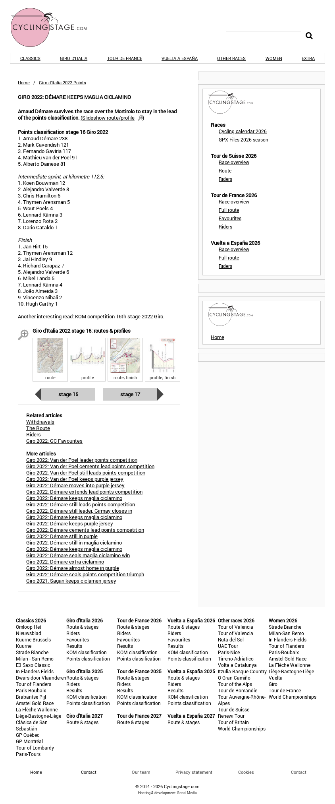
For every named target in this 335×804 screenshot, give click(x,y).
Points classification (88, 658)
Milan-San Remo (286, 633)
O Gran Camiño (234, 677)
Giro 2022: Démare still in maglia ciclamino (74, 542)
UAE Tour (228, 646)
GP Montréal (29, 741)
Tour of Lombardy (35, 747)
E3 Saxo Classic (33, 665)
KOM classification (86, 652)
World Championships (242, 728)
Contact (298, 772)
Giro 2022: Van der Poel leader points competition (81, 459)
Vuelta (276, 677)
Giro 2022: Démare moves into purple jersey (75, 485)
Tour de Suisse (233, 709)
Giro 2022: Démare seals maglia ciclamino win (78, 555)
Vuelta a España (180, 58)
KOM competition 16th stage (108, 316)
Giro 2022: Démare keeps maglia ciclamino (74, 498)
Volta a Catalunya (237, 665)
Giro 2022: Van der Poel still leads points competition (85, 472)
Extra (308, 58)
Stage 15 (68, 394)
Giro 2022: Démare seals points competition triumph (85, 574)
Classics (30, 58)
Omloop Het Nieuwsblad (28, 630)
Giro (273, 684)
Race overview (234, 162)
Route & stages (82, 627)
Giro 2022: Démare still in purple (62, 536)
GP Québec (27, 735)
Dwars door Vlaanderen (41, 677)
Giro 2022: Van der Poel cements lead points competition (90, 466)
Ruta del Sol (231, 639)
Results (74, 646)
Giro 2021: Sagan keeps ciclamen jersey (71, 580)
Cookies (246, 772)
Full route (229, 210)
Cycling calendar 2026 (243, 131)
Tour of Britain (233, 722)
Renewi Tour (231, 716)
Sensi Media (187, 792)
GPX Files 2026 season (243, 139)
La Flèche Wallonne (37, 709)
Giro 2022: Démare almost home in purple (72, 568)
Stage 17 (130, 394)
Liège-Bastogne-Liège (38, 716)
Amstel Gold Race (35, 703)
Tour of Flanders (33, 684)
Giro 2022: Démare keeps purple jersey (69, 523)
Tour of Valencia (235, 627)
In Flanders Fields (35, 671)
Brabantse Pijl (31, 697)
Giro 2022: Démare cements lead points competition (85, 529)
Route (225, 170)
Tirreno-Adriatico (236, 658)
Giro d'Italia (73, 58)
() (112, 117)
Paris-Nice (229, 652)
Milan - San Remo (35, 658)
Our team (141, 772)
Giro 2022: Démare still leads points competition (80, 504)
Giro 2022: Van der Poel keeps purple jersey (74, 478)
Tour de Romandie (237, 690)
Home (24, 82)
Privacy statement (193, 772)
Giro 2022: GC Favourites (54, 440)
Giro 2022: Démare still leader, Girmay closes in (79, 510)
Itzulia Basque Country (242, 671)
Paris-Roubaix (31, 690)
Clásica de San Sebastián (32, 725)
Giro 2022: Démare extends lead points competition (84, 491)
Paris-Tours (28, 754)
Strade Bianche (32, 652)
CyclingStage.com (53, 27)
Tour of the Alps (235, 684)
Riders (225, 179)
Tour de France (124, 58)
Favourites (230, 218)
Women (274, 58)
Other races (231, 58)
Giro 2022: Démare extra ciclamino (65, 561)
